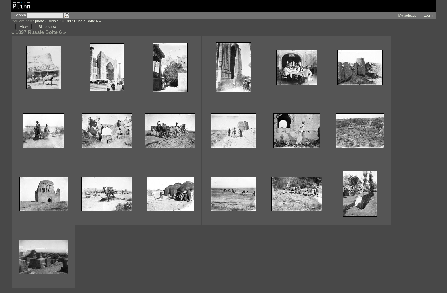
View (24, 26)
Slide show (47, 26)
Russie (53, 21)
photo (39, 21)
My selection (408, 15)
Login (428, 15)
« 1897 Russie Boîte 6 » (81, 21)
